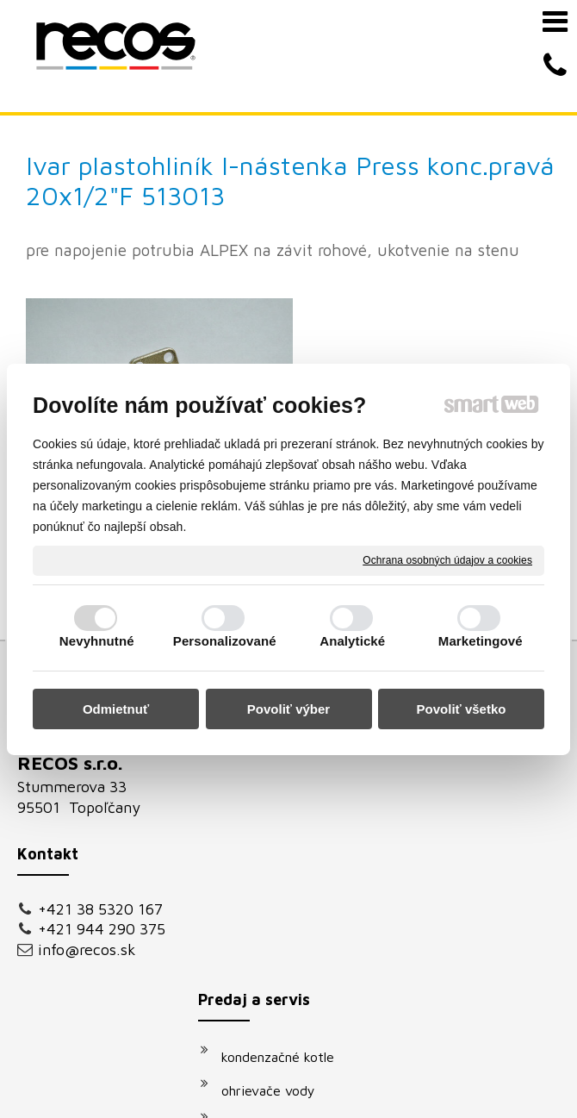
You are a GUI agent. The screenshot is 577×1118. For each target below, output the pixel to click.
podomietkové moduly (298, 838)
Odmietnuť (116, 709)
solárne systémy (280, 770)
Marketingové (480, 641)
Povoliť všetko (461, 709)
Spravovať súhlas (376, 1094)
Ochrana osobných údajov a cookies (447, 559)
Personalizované (224, 641)
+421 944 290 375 (101, 797)
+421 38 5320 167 (100, 777)
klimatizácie (266, 871)
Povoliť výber (288, 709)
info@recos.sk (87, 818)
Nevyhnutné (96, 641)
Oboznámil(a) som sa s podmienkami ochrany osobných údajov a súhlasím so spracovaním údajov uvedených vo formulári (492, 873)
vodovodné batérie (287, 804)
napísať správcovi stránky (413, 1078)
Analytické (352, 641)
